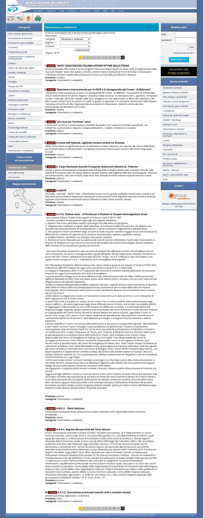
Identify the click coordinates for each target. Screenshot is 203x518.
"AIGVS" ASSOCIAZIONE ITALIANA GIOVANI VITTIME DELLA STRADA (88, 65)
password (166, 40)
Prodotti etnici (170, 158)
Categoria (50, 39)
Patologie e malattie (18, 104)
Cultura (11, 63)
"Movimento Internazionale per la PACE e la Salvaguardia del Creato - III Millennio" (99, 89)
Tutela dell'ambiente (18, 141)
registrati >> (179, 59)
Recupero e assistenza (19, 113)
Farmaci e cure (170, 124)
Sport (11, 123)
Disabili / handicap (17, 72)
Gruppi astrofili (15, 86)
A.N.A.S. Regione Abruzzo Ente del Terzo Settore (78, 429)
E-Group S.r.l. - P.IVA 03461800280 (96, 514)
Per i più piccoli (170, 154)
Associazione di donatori (20, 38)
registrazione (109, 32)
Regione (49, 42)
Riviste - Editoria (171, 170)
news (61, 10)
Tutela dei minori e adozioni (22, 136)
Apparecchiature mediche (175, 92)
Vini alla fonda (118, 514)
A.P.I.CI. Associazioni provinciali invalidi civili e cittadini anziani (89, 492)
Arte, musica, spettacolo (20, 33)
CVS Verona (14, 177)
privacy (151, 514)
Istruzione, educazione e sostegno (175, 134)
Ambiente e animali (172, 87)
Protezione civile (16, 109)
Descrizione (51, 35)
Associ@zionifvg (16, 172)
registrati (51, 10)
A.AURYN (56, 190)
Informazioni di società (137, 514)
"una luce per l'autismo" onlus (69, 121)
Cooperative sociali (17, 52)
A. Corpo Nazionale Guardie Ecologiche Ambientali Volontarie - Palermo (92, 166)
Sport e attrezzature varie (175, 174)
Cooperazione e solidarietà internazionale (21, 57)
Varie (10, 146)
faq (113, 10)
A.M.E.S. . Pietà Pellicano (66, 408)
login (163, 34)
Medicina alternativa (18, 100)
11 (118, 57)
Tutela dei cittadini (17, 132)
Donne (11, 77)
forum (97, 10)
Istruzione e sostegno (19, 90)
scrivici (121, 10)
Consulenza (168, 110)
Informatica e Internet (173, 129)
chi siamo (38, 10)
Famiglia (12, 81)
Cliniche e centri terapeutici (176, 101)
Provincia (49, 46)
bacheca (72, 10)
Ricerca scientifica (17, 118)
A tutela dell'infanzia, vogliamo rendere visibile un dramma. (86, 142)
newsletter (85, 10)
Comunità (13, 47)
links (105, 10)
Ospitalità (167, 149)
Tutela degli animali (17, 127)
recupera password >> (184, 52)
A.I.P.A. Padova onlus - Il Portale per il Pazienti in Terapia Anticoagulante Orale (97, 214)
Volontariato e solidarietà (20, 150)
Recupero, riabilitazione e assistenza (175, 164)
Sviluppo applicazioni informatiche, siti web (179, 204)
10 (113, 57)
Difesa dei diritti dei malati (21, 68)
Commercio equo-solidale (20, 42)
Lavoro (11, 95)
